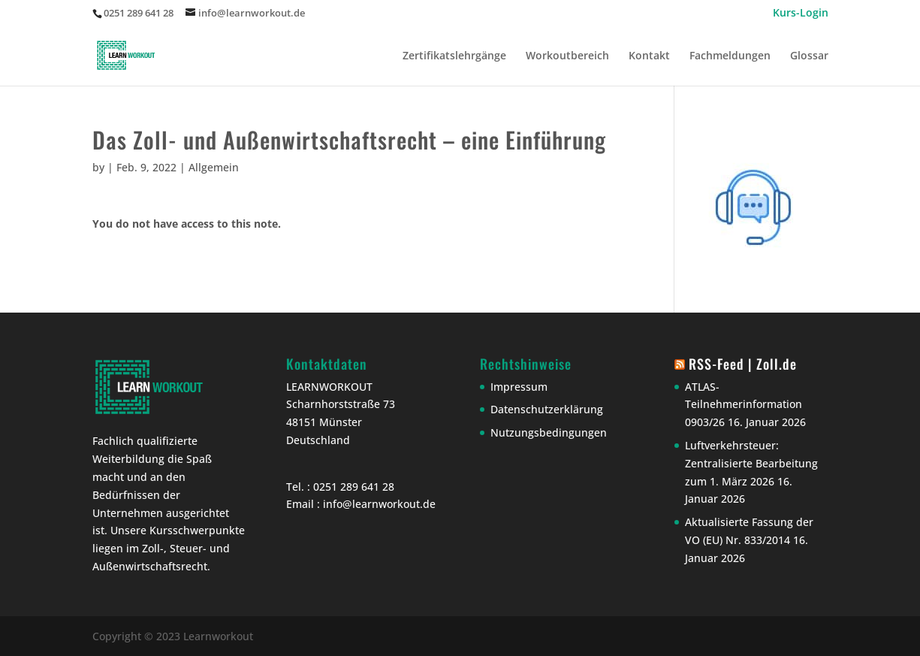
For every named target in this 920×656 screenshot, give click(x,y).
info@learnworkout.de (379, 504)
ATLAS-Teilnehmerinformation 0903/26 (743, 404)
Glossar (809, 56)
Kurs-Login (800, 14)
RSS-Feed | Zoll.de (743, 363)
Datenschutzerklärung (546, 409)
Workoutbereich (567, 56)
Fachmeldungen (730, 56)
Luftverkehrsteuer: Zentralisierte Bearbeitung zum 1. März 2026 (751, 463)
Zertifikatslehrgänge (454, 56)
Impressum (518, 386)
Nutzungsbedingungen (548, 432)
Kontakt (649, 56)
